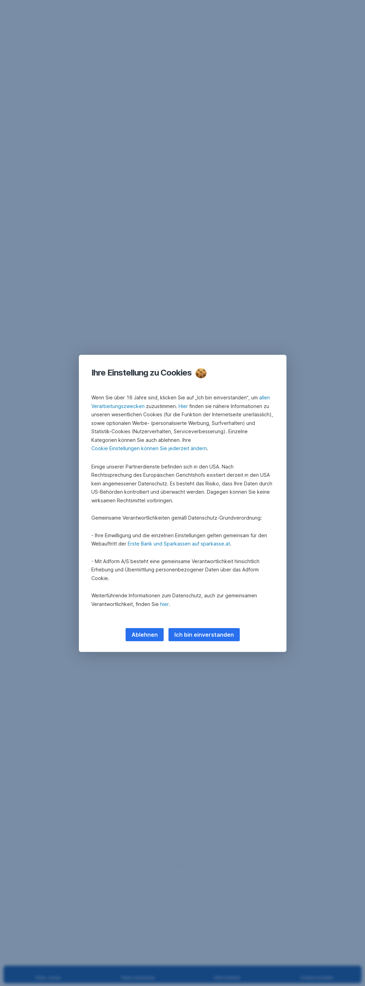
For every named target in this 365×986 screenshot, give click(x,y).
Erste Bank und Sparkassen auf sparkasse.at (179, 544)
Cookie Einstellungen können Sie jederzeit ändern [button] (149, 448)
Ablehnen (144, 634)
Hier (183, 406)
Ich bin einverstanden (204, 634)
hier (164, 604)
